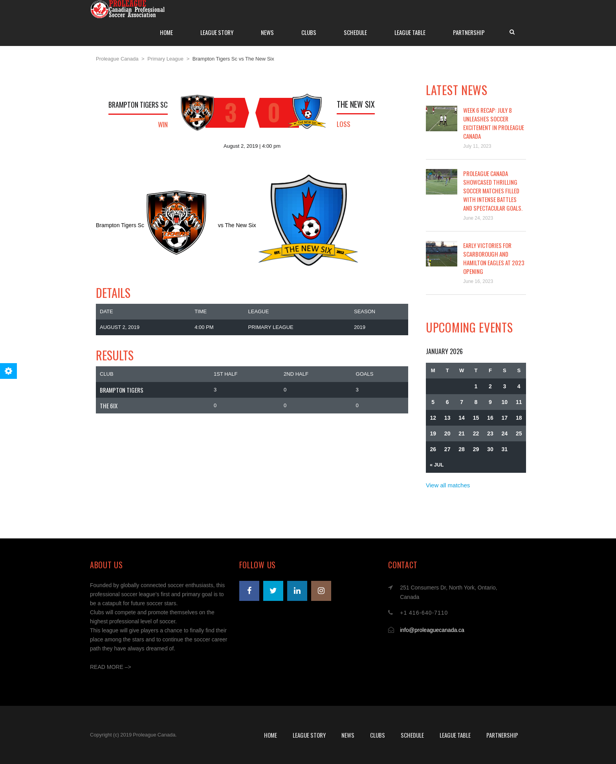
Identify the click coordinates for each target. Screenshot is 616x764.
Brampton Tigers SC (138, 104)
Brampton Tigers (121, 390)
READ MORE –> (110, 667)
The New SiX (356, 104)
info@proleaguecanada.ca (432, 630)
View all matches (448, 485)
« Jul (437, 465)
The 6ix (108, 405)
